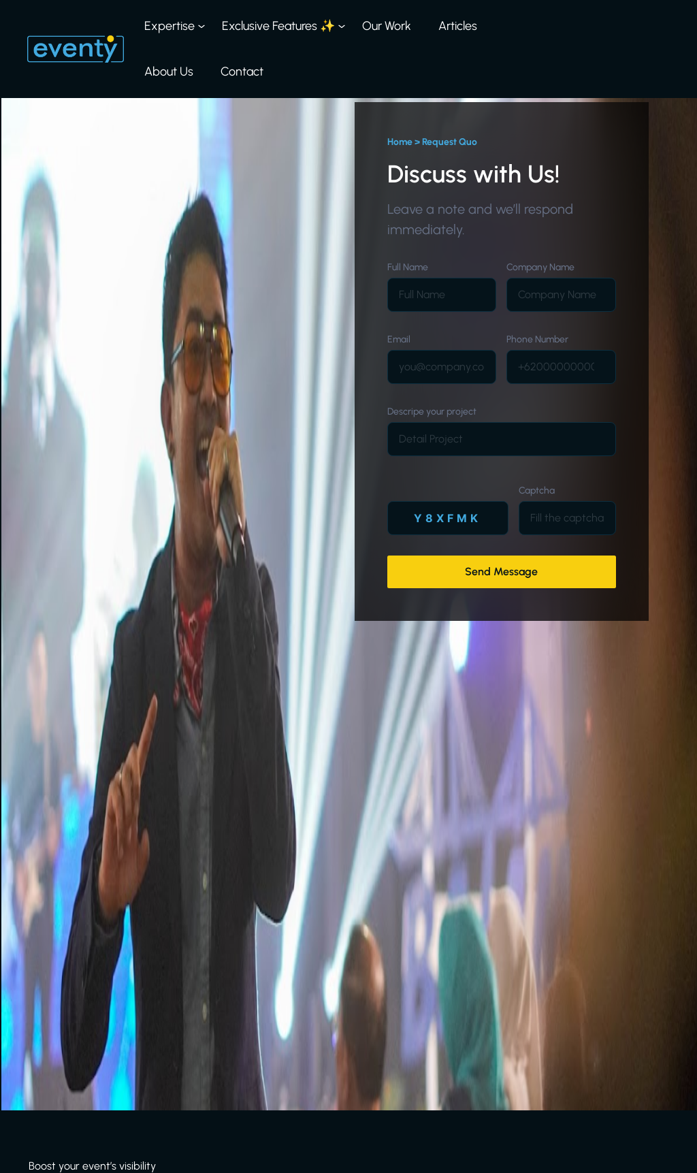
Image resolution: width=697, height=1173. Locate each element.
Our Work (386, 25)
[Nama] (441, 295)
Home (399, 142)
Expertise (169, 25)
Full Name (407, 267)
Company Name (540, 267)
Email (398, 339)
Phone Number (537, 339)
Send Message (501, 571)
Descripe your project (431, 411)
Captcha (537, 490)
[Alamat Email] (441, 367)
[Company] (560, 295)
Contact (242, 71)
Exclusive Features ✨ (278, 25)
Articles (457, 25)
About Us (168, 71)
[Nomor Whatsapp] (560, 367)
